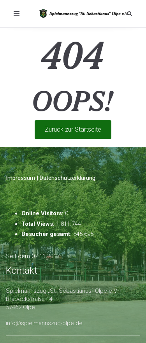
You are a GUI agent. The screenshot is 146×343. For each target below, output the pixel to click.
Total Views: (38, 223)
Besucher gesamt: (47, 233)
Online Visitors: (43, 213)
